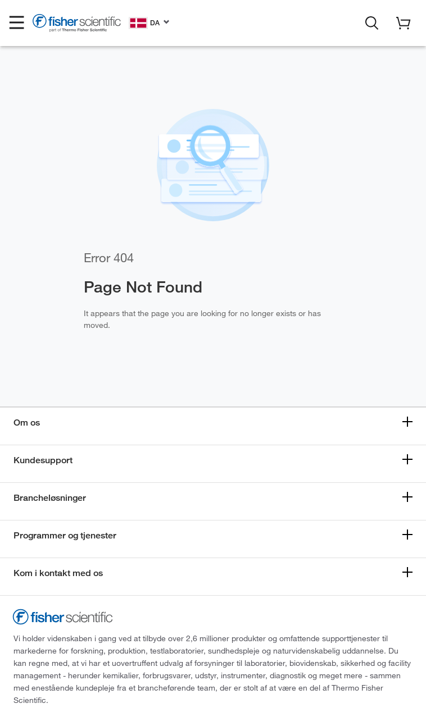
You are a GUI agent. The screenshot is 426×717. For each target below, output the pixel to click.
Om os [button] (26, 422)
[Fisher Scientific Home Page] (76, 24)
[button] (17, 23)
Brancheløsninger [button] (49, 497)
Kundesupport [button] (42, 460)
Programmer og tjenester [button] (64, 535)
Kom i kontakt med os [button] (58, 573)
